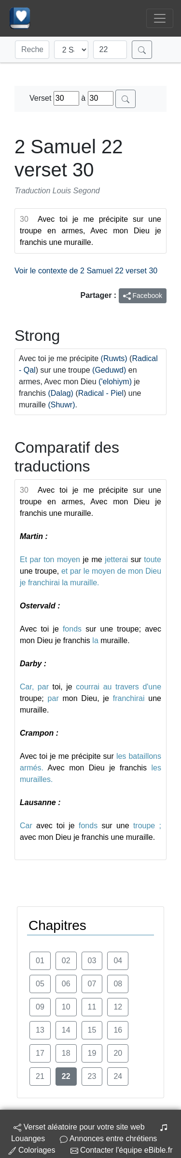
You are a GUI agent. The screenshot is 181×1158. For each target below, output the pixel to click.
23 (92, 1076)
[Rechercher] (142, 49)
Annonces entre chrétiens (108, 1138)
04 (117, 960)
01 (40, 960)
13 (40, 1030)
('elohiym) (115, 381)
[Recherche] (32, 49)
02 (66, 960)
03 (92, 960)
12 (117, 1007)
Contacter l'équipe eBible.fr (121, 1150)
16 (117, 1030)
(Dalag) (60, 393)
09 (40, 1007)
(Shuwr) (61, 405)
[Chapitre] (110, 49)
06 (66, 984)
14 (66, 1030)
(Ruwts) (114, 358)
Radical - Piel (101, 393)
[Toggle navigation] (159, 18)
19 (92, 1053)
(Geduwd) (109, 370)
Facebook (142, 296)
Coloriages (31, 1150)
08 (117, 984)
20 (117, 1053)
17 (40, 1053)
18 (66, 1053)
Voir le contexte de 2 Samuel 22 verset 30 (85, 271)
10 (66, 1007)
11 (92, 1007)
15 (92, 1030)
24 (117, 1076)
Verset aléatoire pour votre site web (79, 1127)
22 (66, 1076)
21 (40, 1076)
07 (92, 984)
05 (40, 984)
